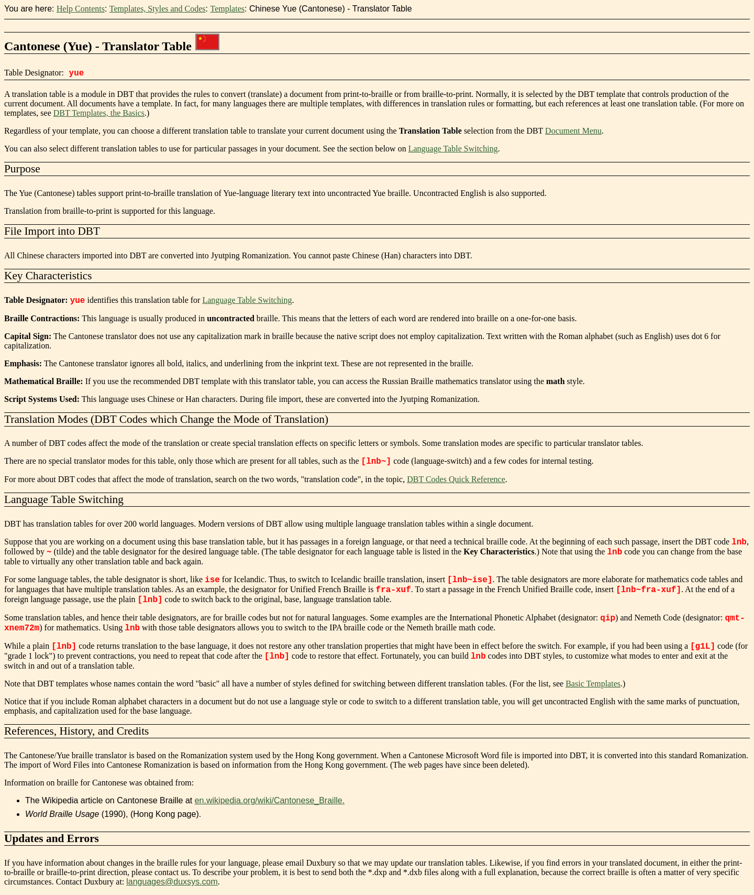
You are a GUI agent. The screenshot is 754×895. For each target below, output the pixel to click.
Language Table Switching (453, 148)
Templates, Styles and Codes (157, 8)
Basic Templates (593, 683)
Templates (227, 8)
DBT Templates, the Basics (99, 112)
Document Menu (573, 130)
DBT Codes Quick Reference (456, 479)
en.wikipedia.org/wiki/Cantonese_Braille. (270, 800)
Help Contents (81, 8)
